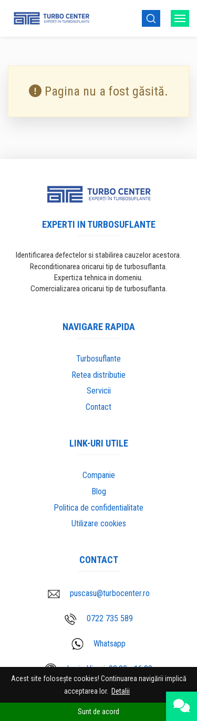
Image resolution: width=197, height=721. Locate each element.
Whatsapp (98, 644)
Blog (98, 491)
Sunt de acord (98, 711)
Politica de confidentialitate (98, 508)
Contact (98, 407)
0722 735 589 (99, 619)
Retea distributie (98, 375)
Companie (98, 475)
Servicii (99, 391)
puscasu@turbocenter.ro (99, 593)
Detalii (120, 691)
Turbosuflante (98, 359)
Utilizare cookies (98, 523)
